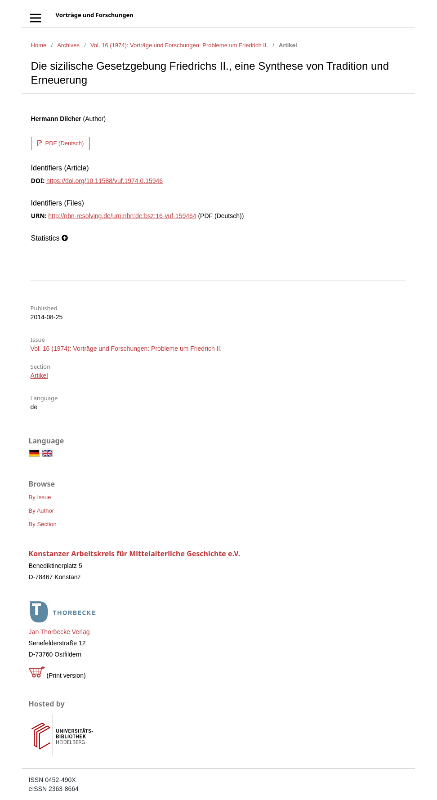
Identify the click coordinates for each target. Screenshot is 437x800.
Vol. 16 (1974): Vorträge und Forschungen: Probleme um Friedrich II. (179, 45)
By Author (41, 510)
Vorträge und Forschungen (95, 15)
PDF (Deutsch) (64, 143)
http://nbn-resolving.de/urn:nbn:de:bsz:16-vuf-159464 (122, 215)
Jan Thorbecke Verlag (59, 631)
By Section (43, 524)
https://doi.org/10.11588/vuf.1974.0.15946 (104, 180)
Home (39, 45)
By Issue (40, 497)
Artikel (39, 375)
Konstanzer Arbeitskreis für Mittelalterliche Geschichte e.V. (135, 554)
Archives (68, 45)
